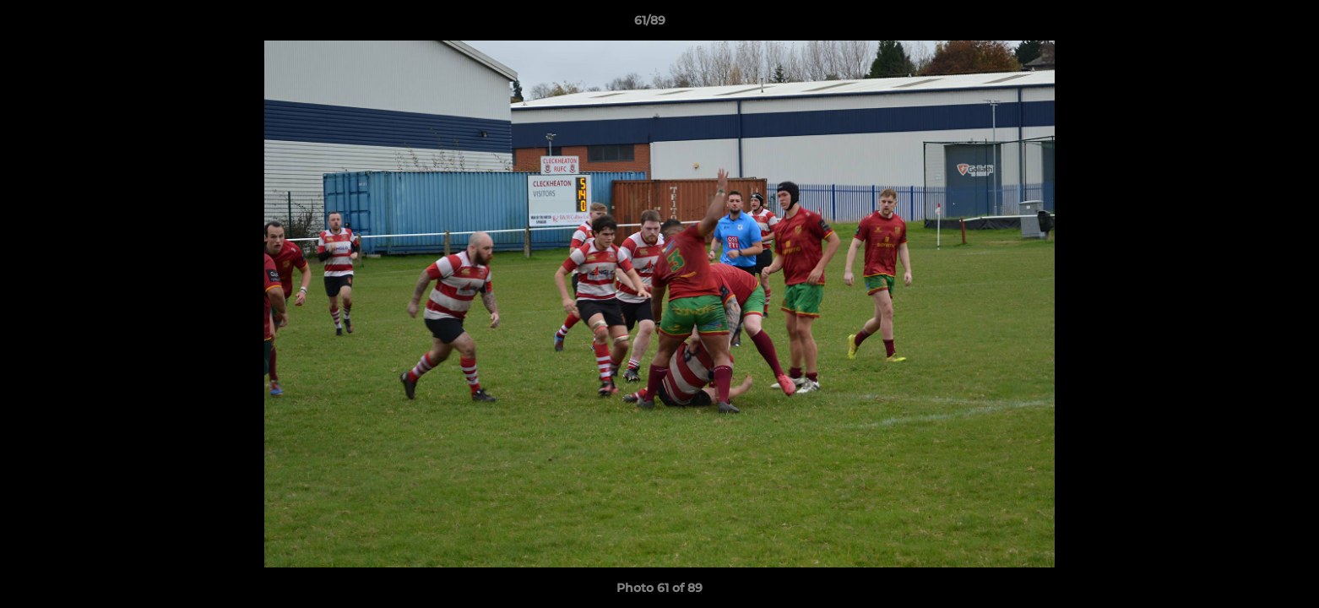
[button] (1248, 24)
